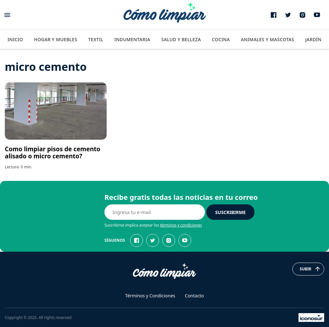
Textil (95, 39)
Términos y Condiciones (150, 296)
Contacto (194, 296)
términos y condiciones (181, 225)
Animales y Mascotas (267, 39)
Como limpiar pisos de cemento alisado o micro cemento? (52, 152)
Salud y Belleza (181, 39)
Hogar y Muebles (55, 39)
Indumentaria (132, 39)
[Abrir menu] (7, 15)
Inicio (15, 39)
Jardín (313, 39)
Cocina (221, 39)
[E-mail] (154, 212)
